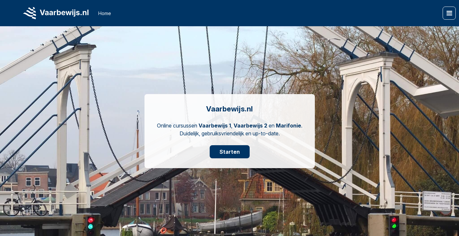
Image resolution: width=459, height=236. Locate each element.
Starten (230, 151)
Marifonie (288, 125)
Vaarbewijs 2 (250, 125)
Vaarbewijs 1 (215, 125)
